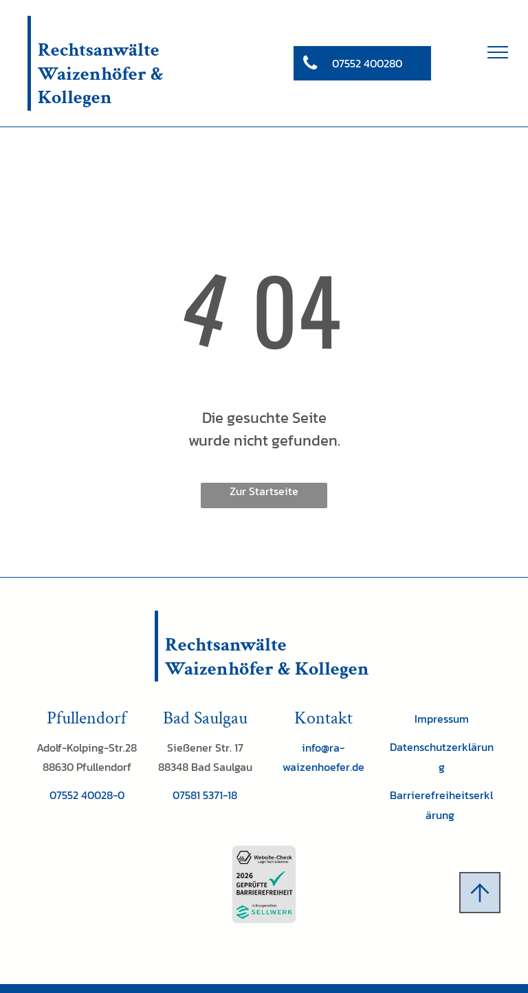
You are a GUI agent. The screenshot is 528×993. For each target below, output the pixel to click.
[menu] (498, 52)
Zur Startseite (264, 491)
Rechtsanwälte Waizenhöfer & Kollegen (101, 73)
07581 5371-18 (205, 795)
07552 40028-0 (87, 795)
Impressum (442, 718)
